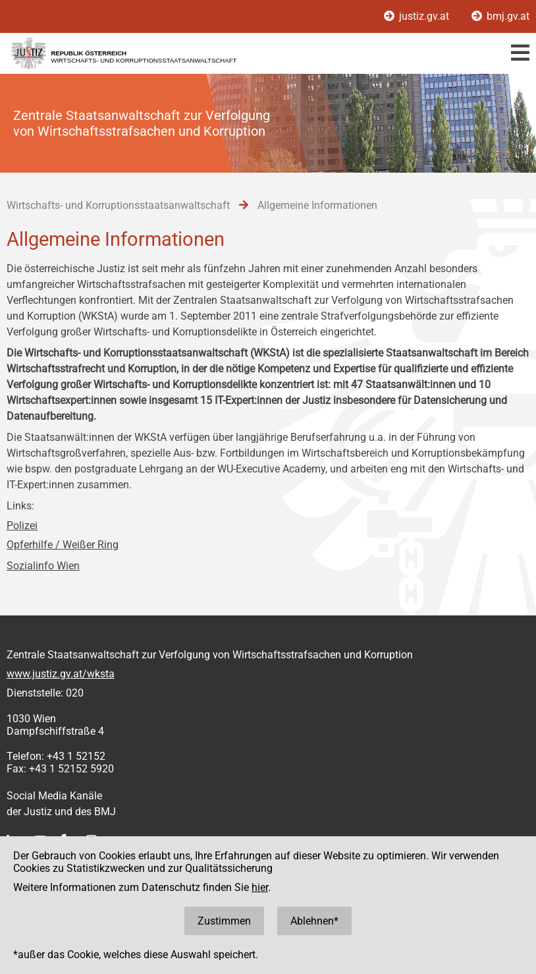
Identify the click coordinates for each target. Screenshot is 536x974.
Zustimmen (224, 921)
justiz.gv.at (418, 16)
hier (260, 887)
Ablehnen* (314, 921)
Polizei (22, 525)
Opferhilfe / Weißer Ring (63, 544)
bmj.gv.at (500, 16)
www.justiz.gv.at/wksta (61, 674)
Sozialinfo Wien (43, 565)
